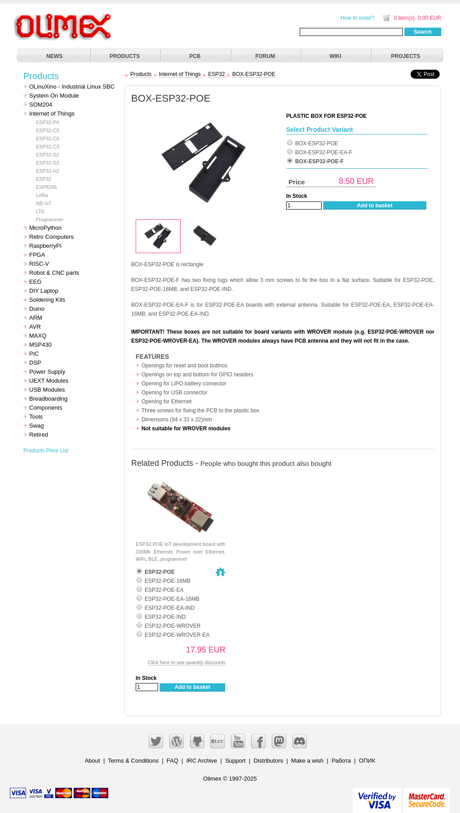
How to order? (357, 18)
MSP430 (40, 344)
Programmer (49, 219)
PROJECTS (405, 56)
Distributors (268, 760)
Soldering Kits (47, 299)
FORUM (265, 56)
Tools (36, 416)
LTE (40, 211)
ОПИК (367, 760)
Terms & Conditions (133, 760)
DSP (35, 362)
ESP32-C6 (47, 138)
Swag (36, 425)
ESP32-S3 (47, 162)
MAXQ (37, 335)
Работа (341, 760)
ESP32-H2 (47, 171)
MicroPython (45, 227)
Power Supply (47, 371)
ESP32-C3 (47, 146)
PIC (34, 353)
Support (235, 760)
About (92, 760)
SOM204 (40, 104)
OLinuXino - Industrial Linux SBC (72, 86)
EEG (35, 281)
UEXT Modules (48, 380)
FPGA (37, 254)
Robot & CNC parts (54, 272)
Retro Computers (51, 236)
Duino (36, 308)
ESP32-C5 (47, 130)
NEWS (54, 56)
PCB (194, 56)
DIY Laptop (43, 290)
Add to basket (374, 205)
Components (45, 407)
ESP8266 (46, 187)
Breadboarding (48, 398)
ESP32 (43, 179)
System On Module (54, 95)
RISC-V (39, 263)
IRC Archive (201, 760)
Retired (38, 434)
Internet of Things (52, 113)
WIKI (335, 56)
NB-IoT (44, 203)
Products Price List (45, 450)
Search (423, 32)
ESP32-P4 (47, 122)
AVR (35, 326)
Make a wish (307, 760)
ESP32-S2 (47, 154)
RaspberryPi (45, 245)
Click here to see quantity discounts (187, 662)
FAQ (172, 760)
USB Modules (47, 389)
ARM (35, 317)
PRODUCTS (125, 56)
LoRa (42, 195)
